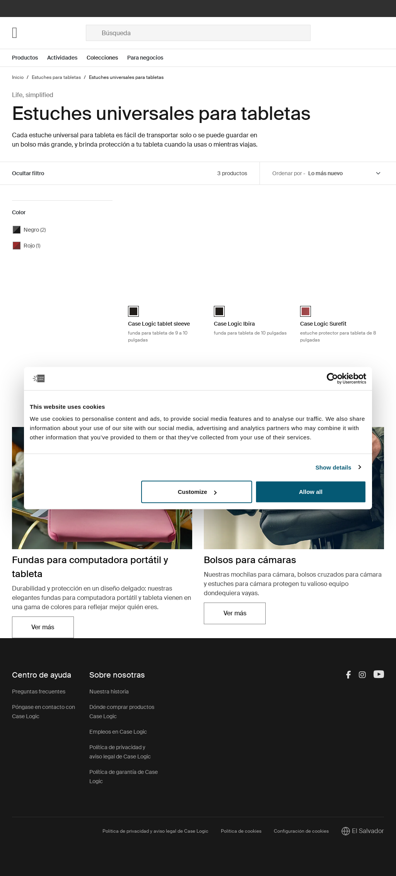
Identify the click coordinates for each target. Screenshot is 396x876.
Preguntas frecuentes (38, 691)
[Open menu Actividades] (67, 58)
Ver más (42, 627)
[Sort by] (345, 173)
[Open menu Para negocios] (149, 58)
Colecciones (102, 57)
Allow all (311, 491)
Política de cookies (241, 831)
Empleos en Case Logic (118, 731)
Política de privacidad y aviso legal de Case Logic (155, 831)
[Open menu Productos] (29, 58)
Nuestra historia (109, 691)
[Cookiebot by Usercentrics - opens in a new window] (332, 378)
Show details (334, 467)
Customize (197, 491)
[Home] (49, 33)
